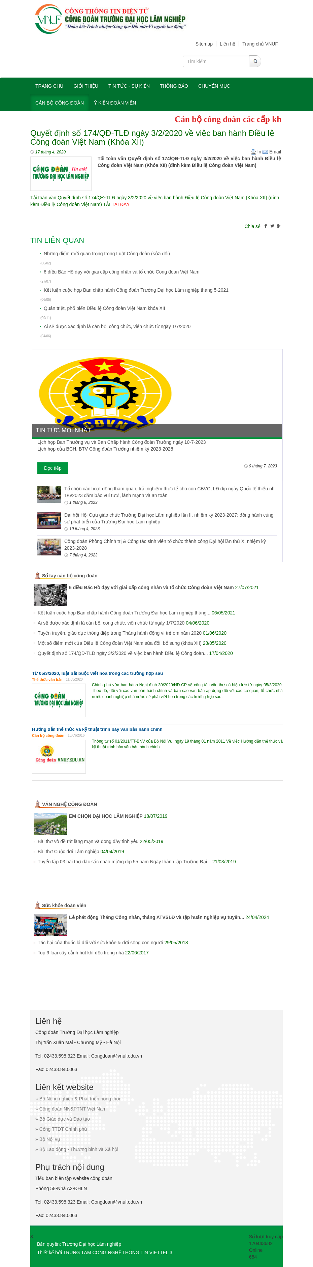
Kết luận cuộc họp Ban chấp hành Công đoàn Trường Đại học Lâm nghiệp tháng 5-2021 (136, 290)
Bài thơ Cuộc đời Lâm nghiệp (68, 851)
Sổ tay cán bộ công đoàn (70, 575)
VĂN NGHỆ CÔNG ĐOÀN (69, 804)
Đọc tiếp (53, 468)
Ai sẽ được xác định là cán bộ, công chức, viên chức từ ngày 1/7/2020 (117, 326)
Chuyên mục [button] (214, 86)
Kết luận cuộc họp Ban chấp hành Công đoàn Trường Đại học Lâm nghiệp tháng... (124, 612)
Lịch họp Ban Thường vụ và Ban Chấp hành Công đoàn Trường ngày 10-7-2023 (121, 442)
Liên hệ (227, 44)
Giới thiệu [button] (85, 86)
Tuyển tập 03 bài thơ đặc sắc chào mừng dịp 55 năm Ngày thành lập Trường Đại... (124, 861)
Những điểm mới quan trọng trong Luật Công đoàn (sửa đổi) (107, 253)
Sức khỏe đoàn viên (64, 905)
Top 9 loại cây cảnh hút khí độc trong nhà (81, 952)
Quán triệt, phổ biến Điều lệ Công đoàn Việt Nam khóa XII (104, 308)
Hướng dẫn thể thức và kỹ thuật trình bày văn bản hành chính (97, 729)
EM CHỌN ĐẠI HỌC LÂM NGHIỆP (106, 816)
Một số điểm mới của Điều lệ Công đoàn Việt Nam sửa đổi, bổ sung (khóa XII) (120, 643)
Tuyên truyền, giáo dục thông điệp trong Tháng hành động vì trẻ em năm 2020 (120, 633)
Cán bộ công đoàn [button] (59, 103)
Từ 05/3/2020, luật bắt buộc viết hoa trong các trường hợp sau (97, 673)
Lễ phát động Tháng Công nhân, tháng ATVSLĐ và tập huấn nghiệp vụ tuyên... (156, 917)
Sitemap (204, 44)
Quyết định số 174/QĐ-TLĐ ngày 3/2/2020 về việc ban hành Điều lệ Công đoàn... (123, 653)
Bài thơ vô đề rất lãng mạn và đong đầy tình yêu (88, 841)
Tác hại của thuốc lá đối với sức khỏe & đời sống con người (100, 942)
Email (272, 151)
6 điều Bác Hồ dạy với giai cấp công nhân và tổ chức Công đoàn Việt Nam (122, 272)
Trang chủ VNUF (260, 44)
